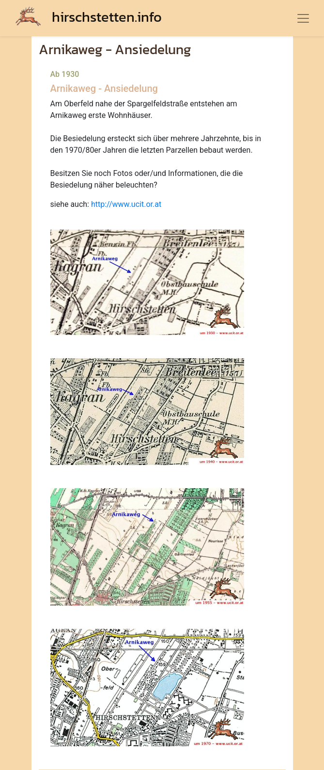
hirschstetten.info (88, 16)
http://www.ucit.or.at (126, 204)
